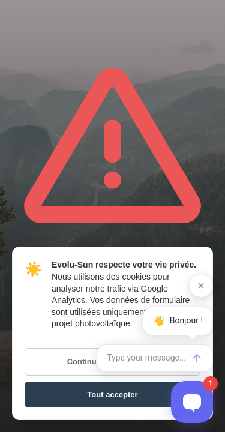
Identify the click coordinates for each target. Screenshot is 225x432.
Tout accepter (112, 394)
